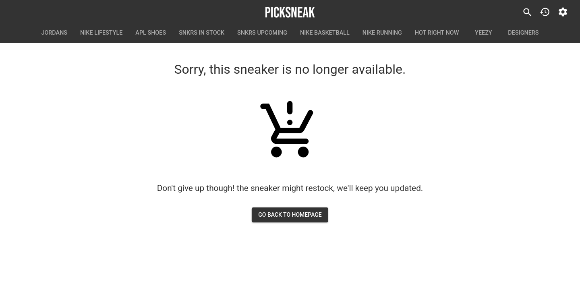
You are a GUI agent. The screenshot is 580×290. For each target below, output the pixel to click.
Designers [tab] (523, 33)
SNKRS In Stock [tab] (201, 33)
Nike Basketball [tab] (325, 33)
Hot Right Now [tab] (437, 33)
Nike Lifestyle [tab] (101, 33)
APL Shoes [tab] (150, 33)
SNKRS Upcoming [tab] (262, 33)
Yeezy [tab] (483, 33)
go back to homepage (290, 214)
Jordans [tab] (54, 33)
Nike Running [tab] (382, 33)
